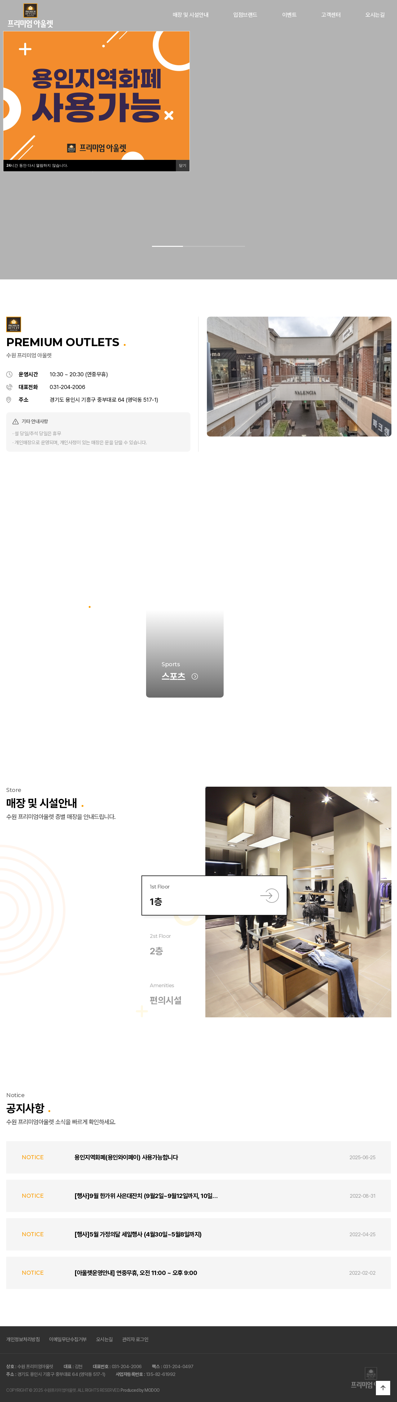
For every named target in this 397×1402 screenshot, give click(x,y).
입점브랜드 (245, 15)
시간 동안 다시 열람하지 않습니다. (37, 165)
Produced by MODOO (140, 1390)
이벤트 (289, 15)
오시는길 (375, 15)
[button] (167, 246)
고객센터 (331, 15)
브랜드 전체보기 (57, 676)
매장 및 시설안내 (191, 15)
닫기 (182, 165)
